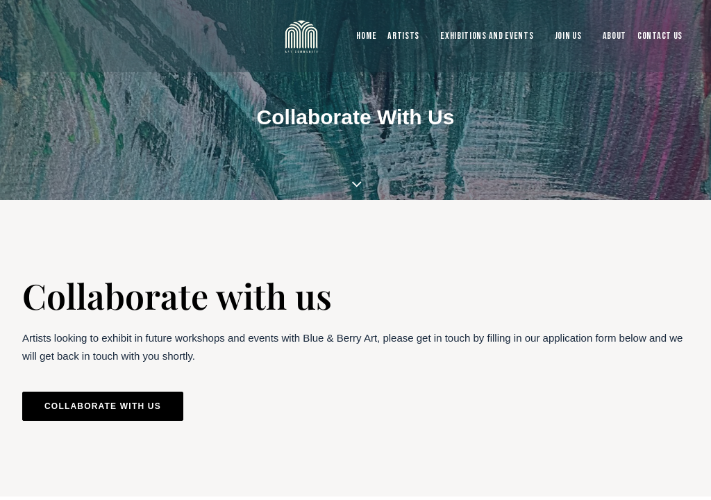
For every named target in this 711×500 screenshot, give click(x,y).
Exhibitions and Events (486, 36)
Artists (403, 36)
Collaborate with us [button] (102, 406)
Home (366, 36)
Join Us (568, 36)
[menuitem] (363, 36)
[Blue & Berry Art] (300, 36)
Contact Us (660, 36)
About (615, 36)
